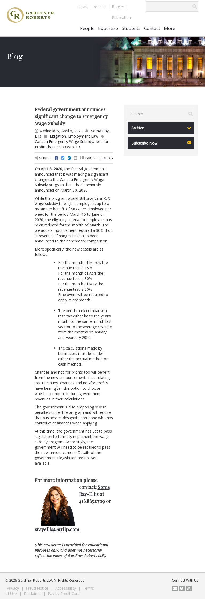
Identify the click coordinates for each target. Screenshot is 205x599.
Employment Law (83, 136)
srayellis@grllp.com (57, 529)
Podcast (100, 6)
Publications (122, 17)
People (87, 28)
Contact (152, 28)
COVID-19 (71, 146)
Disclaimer (33, 593)
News (83, 6)
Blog (118, 6)
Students (131, 28)
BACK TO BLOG (96, 157)
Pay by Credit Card (64, 593)
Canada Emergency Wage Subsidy (64, 141)
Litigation (58, 136)
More (169, 28)
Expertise (108, 28)
